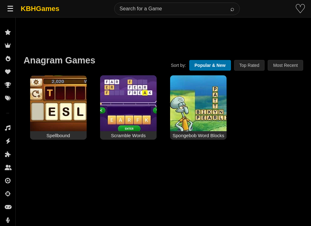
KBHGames (40, 9)
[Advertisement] (163, 32)
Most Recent (285, 65)
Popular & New (210, 65)
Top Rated (249, 65)
